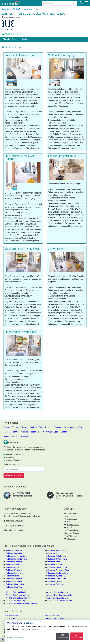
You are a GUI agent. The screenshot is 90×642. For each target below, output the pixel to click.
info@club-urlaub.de (14, 521)
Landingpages (73, 536)
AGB (69, 522)
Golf (40, 427)
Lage (56, 432)
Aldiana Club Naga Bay (15, 601)
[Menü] (86, 3)
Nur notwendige (63, 636)
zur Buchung (24, 39)
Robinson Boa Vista (14, 587)
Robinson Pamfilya (13, 565)
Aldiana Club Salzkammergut (18, 598)
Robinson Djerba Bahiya (57, 573)
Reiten (33, 432)
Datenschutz (72, 519)
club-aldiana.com (52, 616)
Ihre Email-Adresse (11, 465)
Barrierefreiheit (73, 525)
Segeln (41, 432)
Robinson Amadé (54, 565)
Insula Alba (28, 9)
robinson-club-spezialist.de (56, 619)
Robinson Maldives (14, 570)
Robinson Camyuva (14, 562)
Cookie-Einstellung (15, 638)
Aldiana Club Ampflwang (57, 598)
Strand (49, 432)
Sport (14, 39)
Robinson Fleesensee (56, 550)
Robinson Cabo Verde (56, 579)
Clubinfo (6, 39)
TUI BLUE (16, 9)
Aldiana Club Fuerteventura (17, 595)
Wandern (58, 427)
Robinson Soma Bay (14, 550)
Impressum (71, 516)
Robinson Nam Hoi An (15, 584)
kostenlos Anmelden (13, 475)
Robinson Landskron (14, 573)
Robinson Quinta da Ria (57, 567)
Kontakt (70, 527)
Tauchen (7, 432)
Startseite (5, 9)
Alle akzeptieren (77, 636)
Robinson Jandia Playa (57, 559)
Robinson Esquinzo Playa (16, 559)
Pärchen (15, 427)
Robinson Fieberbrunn (56, 584)
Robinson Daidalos (14, 553)
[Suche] (74, 3)
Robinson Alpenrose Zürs (16, 556)
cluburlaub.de (9, 619)
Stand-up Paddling (11, 436)
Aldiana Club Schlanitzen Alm (59, 601)
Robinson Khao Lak (14, 579)
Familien (33, 427)
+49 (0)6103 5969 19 (14, 526)
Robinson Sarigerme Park (58, 570)
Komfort (63, 432)
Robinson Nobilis (54, 562)
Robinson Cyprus (54, 581)
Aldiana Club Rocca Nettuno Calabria (21, 604)
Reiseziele (71, 539)
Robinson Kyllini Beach (57, 576)
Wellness (24, 432)
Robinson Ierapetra (14, 581)
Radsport (48, 427)
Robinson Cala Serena (56, 556)
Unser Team (72, 513)
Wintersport (69, 427)
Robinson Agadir (13, 567)
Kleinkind (25, 436)
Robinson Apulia (54, 553)
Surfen (79, 427)
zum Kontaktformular (14, 530)
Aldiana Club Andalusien (57, 592)
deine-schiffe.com (11, 616)
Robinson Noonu (13, 576)
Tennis (15, 432)
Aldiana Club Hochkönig (16, 592)
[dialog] (47, 631)
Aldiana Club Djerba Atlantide (59, 595)
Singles (24, 427)
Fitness (7, 427)
